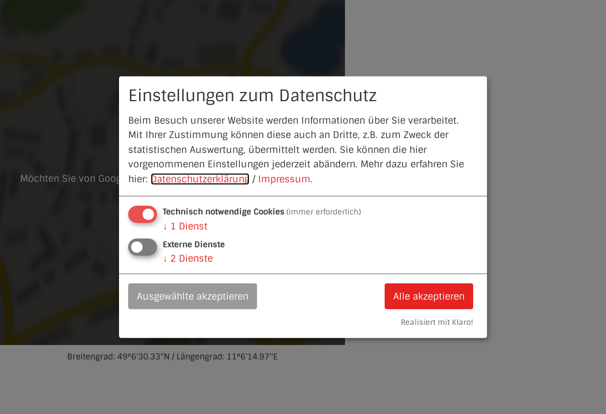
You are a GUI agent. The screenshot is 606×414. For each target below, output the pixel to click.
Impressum (284, 179)
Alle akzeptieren (429, 296)
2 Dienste (188, 258)
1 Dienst (185, 226)
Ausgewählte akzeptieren (192, 296)
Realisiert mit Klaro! (437, 322)
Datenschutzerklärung (200, 179)
